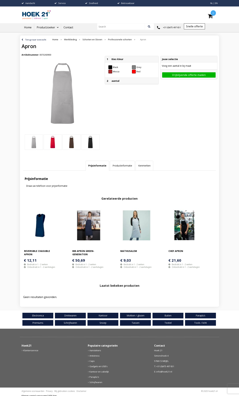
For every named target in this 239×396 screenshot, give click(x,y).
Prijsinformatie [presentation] (97, 165)
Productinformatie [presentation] (122, 165)
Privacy (49, 391)
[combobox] (122, 26)
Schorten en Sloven (92, 39)
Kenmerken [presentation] (144, 165)
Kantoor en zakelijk (99, 371)
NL (211, 3)
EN (216, 3)
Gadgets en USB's (98, 366)
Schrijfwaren (95, 382)
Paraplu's (94, 376)
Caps (92, 361)
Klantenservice (30, 350)
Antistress (94, 355)
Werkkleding (70, 39)
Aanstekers (95, 350)
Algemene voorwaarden (33, 391)
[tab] (97, 166)
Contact (68, 27)
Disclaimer (81, 391)
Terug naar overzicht (35, 39)
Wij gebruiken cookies (64, 391)
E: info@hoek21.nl (163, 371)
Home (28, 27)
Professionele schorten (120, 39)
